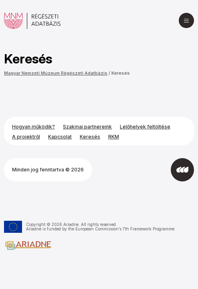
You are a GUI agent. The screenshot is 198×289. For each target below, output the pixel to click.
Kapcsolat (60, 137)
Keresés (120, 73)
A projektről (26, 137)
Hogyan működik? (33, 127)
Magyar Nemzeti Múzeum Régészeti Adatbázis (55, 73)
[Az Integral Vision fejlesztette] (182, 169)
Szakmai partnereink (87, 127)
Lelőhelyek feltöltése (145, 127)
